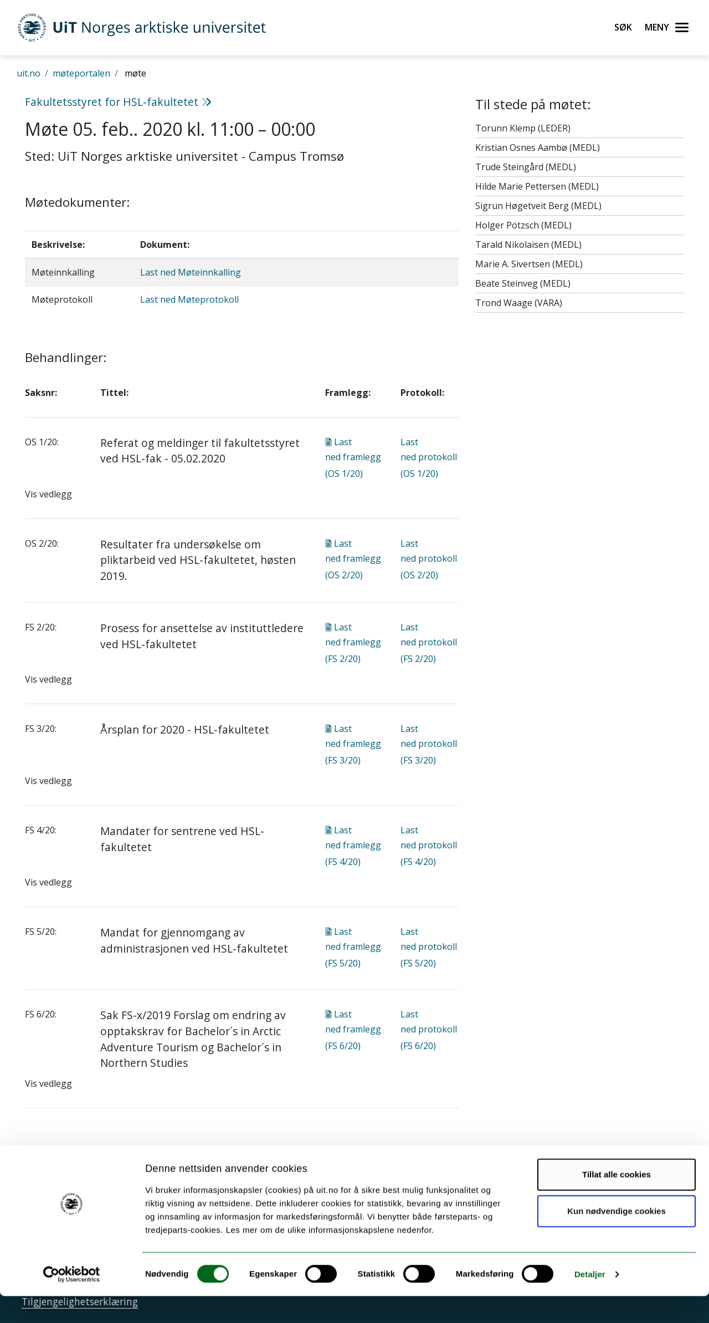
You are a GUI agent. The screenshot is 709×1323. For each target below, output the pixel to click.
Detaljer (589, 1301)
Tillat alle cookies (616, 1201)
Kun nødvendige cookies (616, 1237)
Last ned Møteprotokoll (189, 299)
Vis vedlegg (48, 494)
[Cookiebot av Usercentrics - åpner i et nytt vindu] (71, 1301)
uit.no (28, 73)
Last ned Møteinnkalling (190, 272)
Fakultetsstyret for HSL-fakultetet (118, 101)
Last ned (353, 458)
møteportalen (81, 73)
